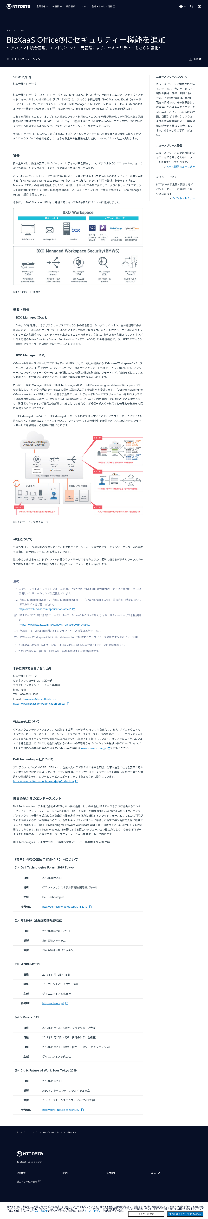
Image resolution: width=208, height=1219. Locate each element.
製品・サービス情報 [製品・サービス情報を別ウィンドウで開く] (102, 6)
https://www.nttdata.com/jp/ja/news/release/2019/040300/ (54, 624)
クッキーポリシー (93, 1211)
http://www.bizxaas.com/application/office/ (45, 609)
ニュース (83, 6)
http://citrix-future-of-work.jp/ (60, 1110)
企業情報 (41, 6)
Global (31, 1162)
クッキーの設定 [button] (40, 1211)
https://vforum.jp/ (53, 1003)
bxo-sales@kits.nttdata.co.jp (40, 699)
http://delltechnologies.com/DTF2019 (64, 906)
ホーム (9, 30)
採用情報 (70, 6)
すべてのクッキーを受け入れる (185, 1214)
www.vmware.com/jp (93, 748)
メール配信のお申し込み (180, 166)
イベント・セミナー (183, 198)
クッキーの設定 (146, 1214)
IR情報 (55, 6)
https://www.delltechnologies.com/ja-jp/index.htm (43, 781)
